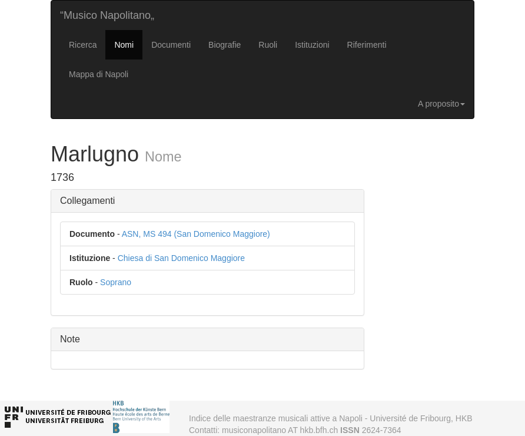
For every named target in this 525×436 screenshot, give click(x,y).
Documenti (171, 44)
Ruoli (267, 44)
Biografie (224, 44)
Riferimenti (367, 44)
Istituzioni (312, 44)
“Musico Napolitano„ (107, 15)
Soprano (115, 282)
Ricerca (83, 44)
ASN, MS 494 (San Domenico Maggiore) (196, 234)
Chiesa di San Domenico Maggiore (181, 258)
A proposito (441, 103)
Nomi (124, 44)
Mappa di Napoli (98, 74)
